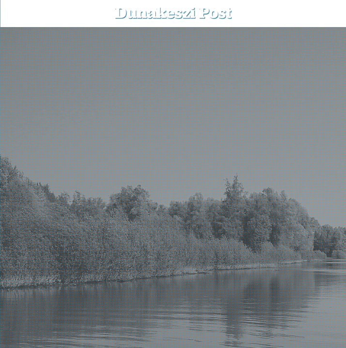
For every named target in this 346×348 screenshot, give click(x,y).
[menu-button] (15, 13)
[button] (331, 13)
